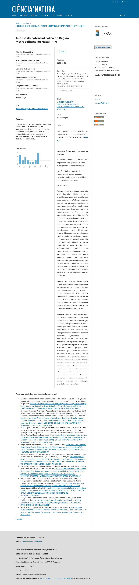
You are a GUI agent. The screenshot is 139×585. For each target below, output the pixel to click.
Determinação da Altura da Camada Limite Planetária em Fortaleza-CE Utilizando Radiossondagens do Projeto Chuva (53, 459)
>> (21, 519)
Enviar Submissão (103, 47)
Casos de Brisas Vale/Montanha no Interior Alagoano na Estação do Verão (51, 508)
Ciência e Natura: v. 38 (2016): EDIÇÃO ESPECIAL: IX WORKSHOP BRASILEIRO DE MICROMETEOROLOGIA (51, 407)
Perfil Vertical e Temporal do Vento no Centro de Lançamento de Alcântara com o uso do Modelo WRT (53, 445)
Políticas (69, 15)
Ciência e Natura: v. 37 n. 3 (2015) (66, 486)
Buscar (121, 15)
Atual (14, 15)
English (97, 99)
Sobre (44, 15)
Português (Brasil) (101, 103)
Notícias (34, 15)
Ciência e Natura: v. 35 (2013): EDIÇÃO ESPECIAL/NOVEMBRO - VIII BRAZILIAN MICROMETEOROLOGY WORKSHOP (53, 462)
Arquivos (23, 15)
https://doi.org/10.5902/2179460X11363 (32, 108)
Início (18, 23)
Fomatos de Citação (66, 90)
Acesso (124, 2)
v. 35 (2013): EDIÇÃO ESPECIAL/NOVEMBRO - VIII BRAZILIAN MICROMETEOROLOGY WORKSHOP (50, 26)
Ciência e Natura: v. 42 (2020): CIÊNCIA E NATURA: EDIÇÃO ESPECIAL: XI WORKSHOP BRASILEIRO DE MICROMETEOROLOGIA (52, 492)
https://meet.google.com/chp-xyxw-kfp (56, 578)
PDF (62, 51)
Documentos (57, 15)
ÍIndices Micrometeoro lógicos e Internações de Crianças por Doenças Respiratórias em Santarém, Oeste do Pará (53, 404)
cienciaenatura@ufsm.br (32, 541)
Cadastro (116, 2)
